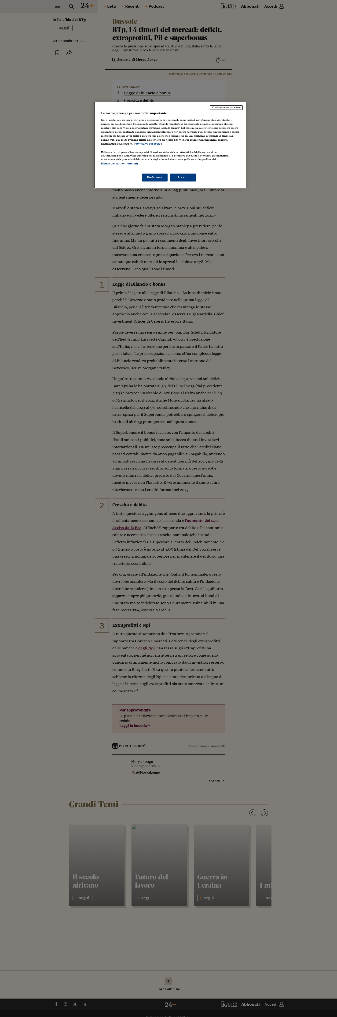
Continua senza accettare (226, 107)
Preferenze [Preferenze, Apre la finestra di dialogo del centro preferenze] (154, 177)
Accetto (183, 177)
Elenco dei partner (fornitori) (119, 163)
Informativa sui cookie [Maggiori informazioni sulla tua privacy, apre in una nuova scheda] (148, 143)
